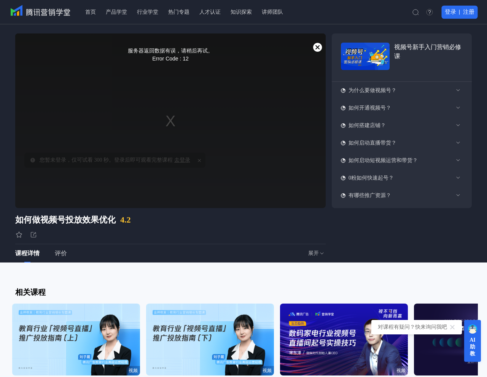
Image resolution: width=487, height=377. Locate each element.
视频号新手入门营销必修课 (427, 51)
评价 (61, 253)
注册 (468, 12)
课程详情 (27, 253)
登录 (450, 12)
